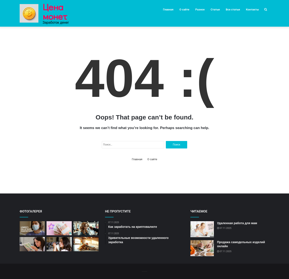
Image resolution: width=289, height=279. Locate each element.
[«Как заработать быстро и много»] (59, 228)
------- (144, 271)
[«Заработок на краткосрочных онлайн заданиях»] (86, 228)
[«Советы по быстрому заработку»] (32, 228)
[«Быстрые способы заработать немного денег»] (32, 244)
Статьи (215, 9)
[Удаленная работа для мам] (202, 229)
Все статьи (233, 9)
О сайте (184, 9)
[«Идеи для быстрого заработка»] (86, 244)
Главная (168, 9)
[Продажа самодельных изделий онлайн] (202, 248)
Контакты (252, 9)
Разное (200, 9)
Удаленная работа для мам (237, 223)
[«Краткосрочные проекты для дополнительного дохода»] (59, 244)
